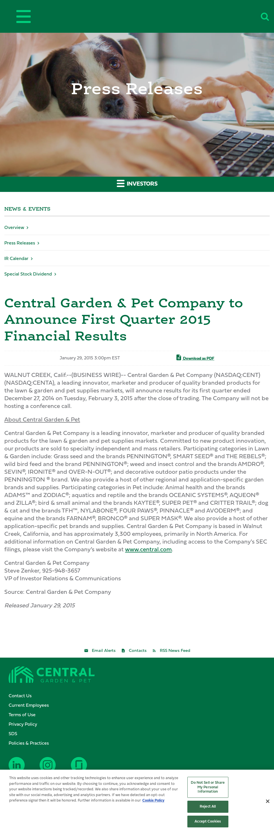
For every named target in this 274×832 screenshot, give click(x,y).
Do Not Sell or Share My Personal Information (208, 788)
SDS (13, 734)
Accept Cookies (208, 823)
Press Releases (19, 243)
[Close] (267, 803)
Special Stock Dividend (28, 274)
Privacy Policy (23, 724)
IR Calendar (16, 259)
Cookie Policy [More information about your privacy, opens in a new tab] (153, 802)
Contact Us (20, 696)
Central (146, 15)
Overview (14, 228)
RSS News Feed (175, 651)
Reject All (208, 808)
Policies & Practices (29, 743)
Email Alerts (104, 651)
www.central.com (148, 550)
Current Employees (29, 705)
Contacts (138, 651)
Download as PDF (194, 357)
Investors (137, 183)
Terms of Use (22, 715)
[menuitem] (140, 696)
